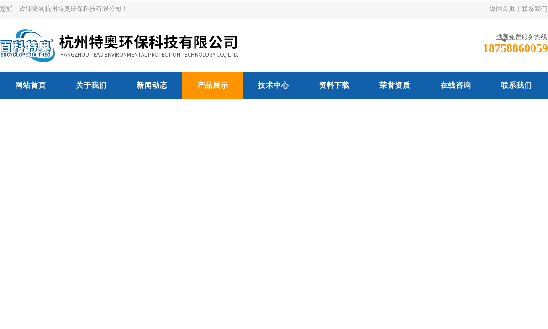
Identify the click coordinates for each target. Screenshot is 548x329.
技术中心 (273, 85)
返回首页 (502, 8)
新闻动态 (152, 85)
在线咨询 (455, 85)
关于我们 (91, 85)
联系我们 (534, 8)
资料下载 (334, 85)
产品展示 (212, 85)
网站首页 (30, 85)
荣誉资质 (395, 85)
